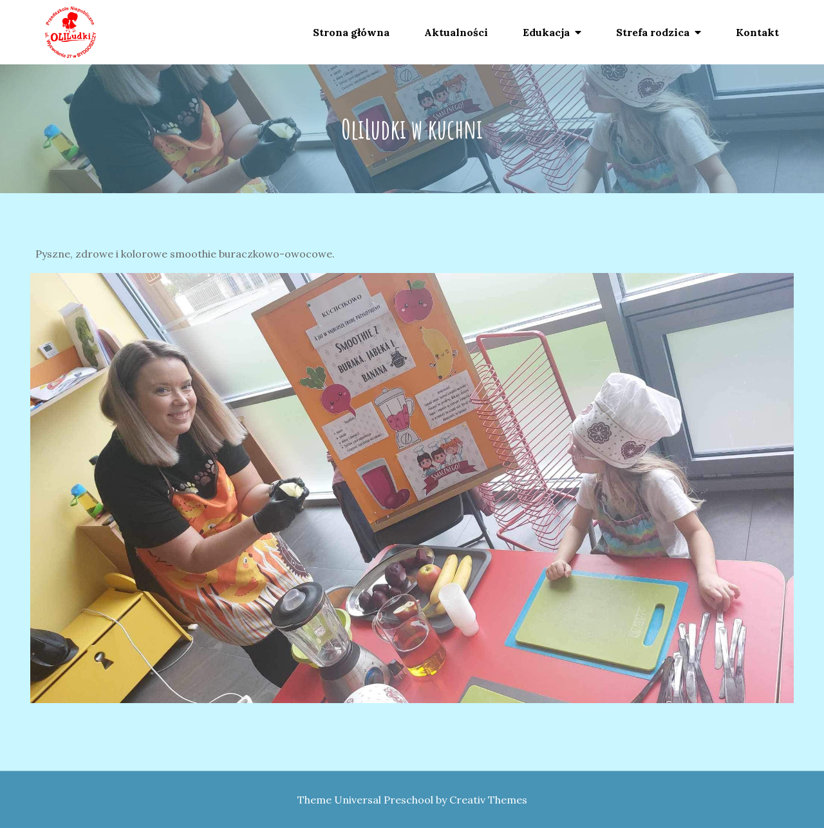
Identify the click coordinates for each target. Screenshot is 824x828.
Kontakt (757, 32)
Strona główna (351, 32)
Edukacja (546, 32)
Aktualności (456, 32)
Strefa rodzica (652, 32)
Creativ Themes (488, 799)
